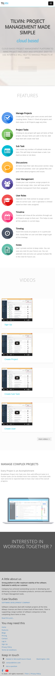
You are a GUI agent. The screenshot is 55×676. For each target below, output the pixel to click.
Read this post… (8, 618)
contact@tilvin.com (13, 663)
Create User (9, 428)
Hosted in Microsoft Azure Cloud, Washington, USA (27, 659)
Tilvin (27, 674)
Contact (5, 638)
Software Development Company (16, 602)
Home (4, 627)
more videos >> (44, 439)
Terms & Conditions (9, 650)
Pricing (4, 636)
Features (5, 630)
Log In (4, 641)
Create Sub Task (11, 394)
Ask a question (11, 666)
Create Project (11, 359)
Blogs (4, 633)
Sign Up (7, 324)
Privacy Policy (7, 647)
